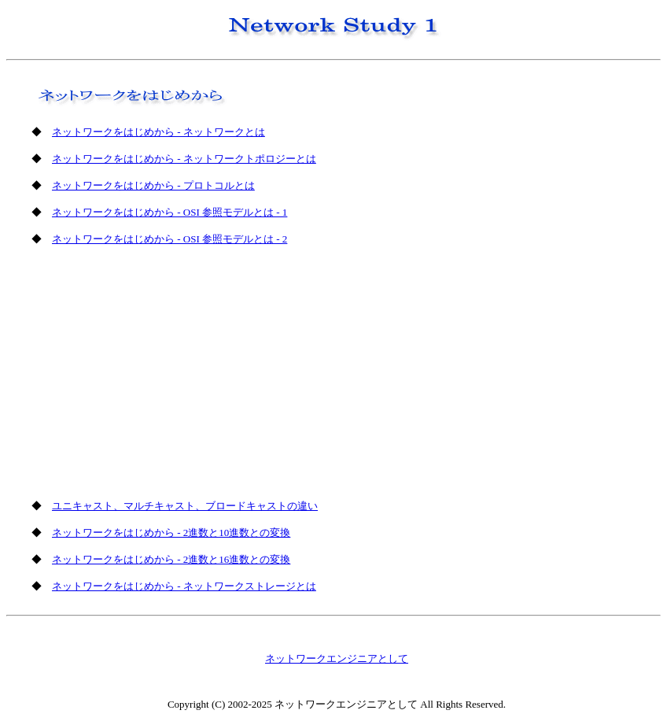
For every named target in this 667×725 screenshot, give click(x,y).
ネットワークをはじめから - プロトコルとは (153, 185)
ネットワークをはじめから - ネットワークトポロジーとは (184, 159)
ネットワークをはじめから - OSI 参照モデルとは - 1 (169, 212)
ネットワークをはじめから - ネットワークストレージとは (184, 586)
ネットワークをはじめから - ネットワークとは (158, 132)
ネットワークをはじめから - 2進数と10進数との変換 (171, 532)
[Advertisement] (166, 371)
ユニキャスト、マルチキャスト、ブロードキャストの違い (185, 506)
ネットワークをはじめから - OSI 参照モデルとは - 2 (169, 239)
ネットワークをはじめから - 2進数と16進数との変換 (171, 559)
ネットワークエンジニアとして (336, 658)
